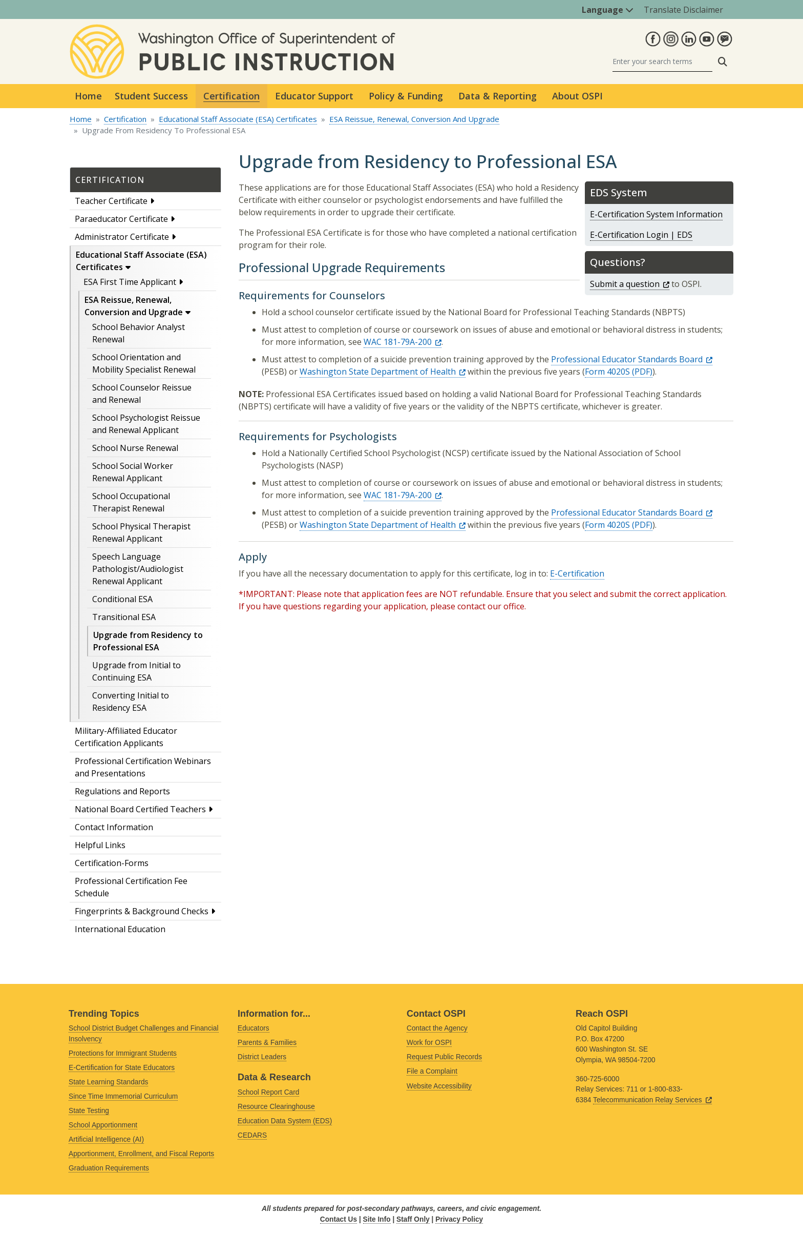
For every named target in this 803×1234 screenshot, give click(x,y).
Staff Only (413, 1219)
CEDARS (252, 1135)
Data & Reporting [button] (497, 96)
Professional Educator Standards (631, 359)
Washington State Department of (383, 371)
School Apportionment (103, 1125)
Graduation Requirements (109, 1168)
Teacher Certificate (111, 201)
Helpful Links (100, 845)
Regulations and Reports (122, 791)
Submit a (629, 284)
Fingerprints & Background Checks (141, 911)
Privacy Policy (459, 1219)
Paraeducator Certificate (121, 218)
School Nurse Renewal (135, 448)
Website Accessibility (439, 1086)
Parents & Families (267, 1042)
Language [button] (607, 9)
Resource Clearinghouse (276, 1106)
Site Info (377, 1219)
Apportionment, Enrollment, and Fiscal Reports (141, 1154)
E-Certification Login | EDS (641, 234)
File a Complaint (432, 1071)
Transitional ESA (124, 617)
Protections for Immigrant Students (123, 1053)
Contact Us (338, 1219)
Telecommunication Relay (652, 1100)
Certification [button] (231, 96)
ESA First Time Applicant (129, 281)
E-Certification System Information (656, 214)
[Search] (662, 62)
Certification (125, 119)
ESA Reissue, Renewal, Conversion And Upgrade (414, 119)
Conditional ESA (122, 599)
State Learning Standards (108, 1082)
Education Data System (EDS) (285, 1121)
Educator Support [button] (314, 96)
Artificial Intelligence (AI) (106, 1139)
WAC (402, 341)
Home (88, 96)
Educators (253, 1028)
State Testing (89, 1111)
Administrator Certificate (122, 236)
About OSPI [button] (577, 96)
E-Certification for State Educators (122, 1068)
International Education (120, 929)
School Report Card (268, 1092)
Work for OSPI (429, 1042)
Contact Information (114, 827)
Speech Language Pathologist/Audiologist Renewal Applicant (137, 569)
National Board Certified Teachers (140, 809)
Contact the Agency (437, 1028)
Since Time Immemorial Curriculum (123, 1096)
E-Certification (577, 573)
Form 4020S (607, 371)
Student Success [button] (151, 96)
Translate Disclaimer (683, 9)
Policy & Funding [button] (406, 96)
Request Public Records (444, 1057)
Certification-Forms (112, 863)
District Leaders (262, 1057)
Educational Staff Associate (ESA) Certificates (238, 119)
